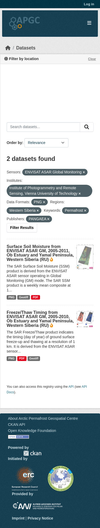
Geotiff (23, 297)
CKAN (32, 453)
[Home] (8, 48)
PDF (35, 297)
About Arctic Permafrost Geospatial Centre (43, 418)
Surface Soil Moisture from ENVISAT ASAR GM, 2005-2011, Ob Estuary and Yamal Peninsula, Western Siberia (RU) (40, 253)
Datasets (26, 48)
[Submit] (87, 127)
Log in (89, 4)
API (71, 387)
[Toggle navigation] (89, 23)
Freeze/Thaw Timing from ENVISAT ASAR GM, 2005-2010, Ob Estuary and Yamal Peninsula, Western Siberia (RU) (40, 319)
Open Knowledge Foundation (32, 430)
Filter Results (22, 227)
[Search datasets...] (43, 127)
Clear (92, 59)
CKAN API (16, 424)
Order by (14, 143)
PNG (11, 297)
